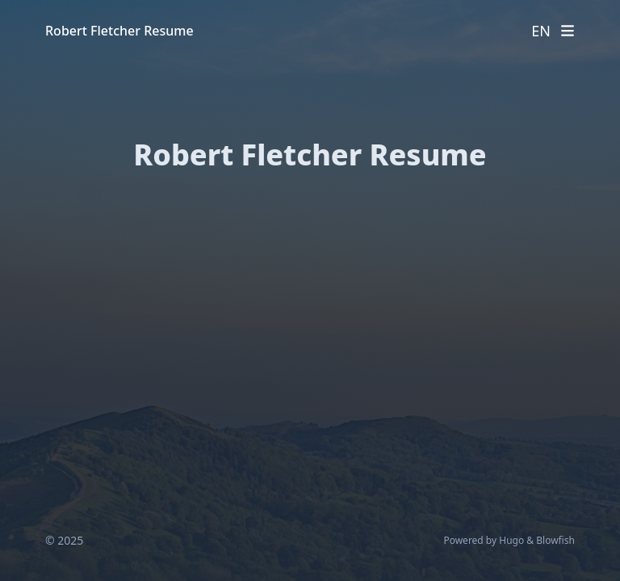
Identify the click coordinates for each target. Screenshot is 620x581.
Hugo (511, 540)
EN (541, 30)
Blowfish (555, 540)
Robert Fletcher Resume (119, 31)
